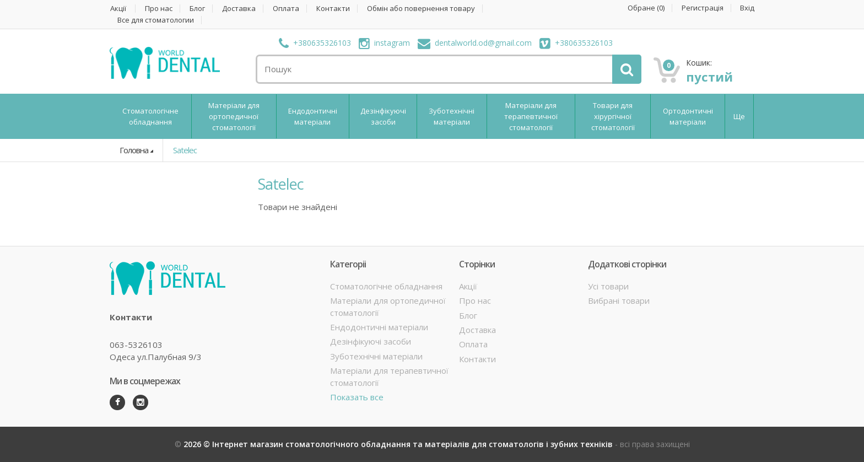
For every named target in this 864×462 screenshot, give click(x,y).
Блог (197, 8)
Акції (118, 8)
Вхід (747, 8)
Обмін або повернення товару (421, 8)
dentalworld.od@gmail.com (475, 42)
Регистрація (702, 8)
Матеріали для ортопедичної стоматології (234, 116)
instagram (384, 42)
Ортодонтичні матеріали (688, 116)
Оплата (286, 8)
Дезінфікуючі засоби (383, 116)
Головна (134, 149)
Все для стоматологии (155, 20)
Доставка (239, 8)
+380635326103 (315, 42)
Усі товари (608, 286)
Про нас (158, 8)
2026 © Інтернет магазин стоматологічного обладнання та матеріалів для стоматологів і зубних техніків (399, 444)
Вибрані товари (619, 300)
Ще (739, 116)
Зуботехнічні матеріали (451, 116)
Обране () (646, 8)
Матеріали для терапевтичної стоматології (531, 116)
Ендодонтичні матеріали (312, 116)
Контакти (333, 8)
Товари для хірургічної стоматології (613, 116)
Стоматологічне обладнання (150, 116)
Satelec (185, 149)
